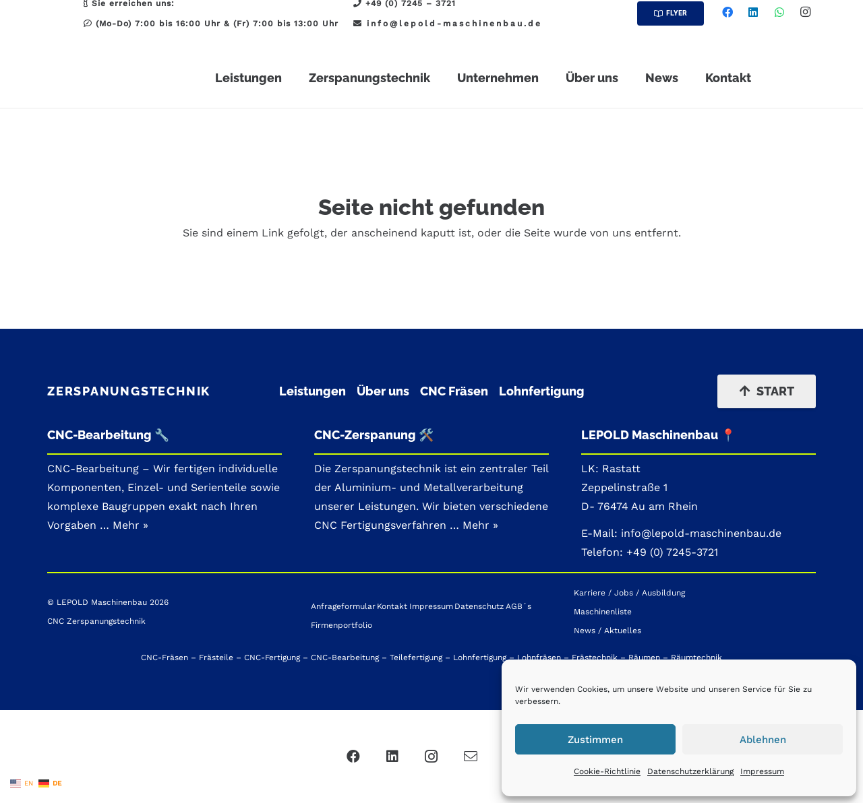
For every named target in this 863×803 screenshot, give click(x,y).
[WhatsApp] (779, 12)
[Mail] (470, 756)
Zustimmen (595, 740)
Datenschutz (479, 606)
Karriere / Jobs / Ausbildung (629, 593)
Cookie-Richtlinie (607, 771)
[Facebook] (727, 12)
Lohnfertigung (542, 391)
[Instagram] (805, 12)
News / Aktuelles (607, 630)
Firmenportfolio (341, 625)
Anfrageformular (343, 606)
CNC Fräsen (454, 391)
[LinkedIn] (753, 12)
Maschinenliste (603, 611)
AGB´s (518, 606)
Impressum (762, 771)
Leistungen (312, 391)
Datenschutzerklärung (690, 771)
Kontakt (392, 606)
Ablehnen (763, 740)
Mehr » (480, 525)
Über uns (383, 391)
